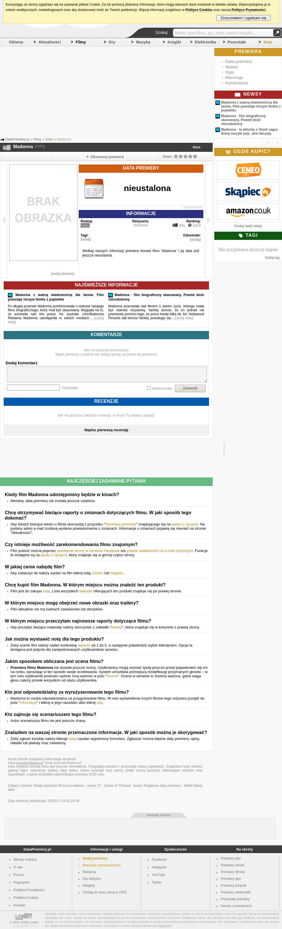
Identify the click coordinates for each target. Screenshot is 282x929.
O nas (18, 867)
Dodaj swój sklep (248, 226)
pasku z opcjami (185, 524)
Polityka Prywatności (29, 890)
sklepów (85, 591)
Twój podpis (70, 387)
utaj (100, 702)
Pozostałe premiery (235, 899)
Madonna (141, 225)
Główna (16, 42)
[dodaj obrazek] (62, 274)
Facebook (159, 860)
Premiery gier (231, 858)
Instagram (159, 867)
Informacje (28, 702)
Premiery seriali (232, 865)
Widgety (89, 886)
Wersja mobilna (25, 860)
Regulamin (22, 882)
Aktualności (49, 42)
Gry (112, 42)
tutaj (46, 591)
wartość (84, 645)
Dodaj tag (272, 258)
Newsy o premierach (236, 906)
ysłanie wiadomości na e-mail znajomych (160, 551)
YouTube (158, 875)
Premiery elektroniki (235, 892)
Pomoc (19, 875)
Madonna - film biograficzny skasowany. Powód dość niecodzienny (243, 120)
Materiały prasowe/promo (102, 865)
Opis (229, 72)
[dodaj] (86, 239)
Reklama (89, 872)
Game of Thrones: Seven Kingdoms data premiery (142, 786)
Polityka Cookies (26, 898)
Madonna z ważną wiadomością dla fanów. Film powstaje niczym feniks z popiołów (251, 106)
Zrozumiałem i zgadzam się (243, 18)
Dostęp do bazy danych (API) (105, 892)
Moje (267, 42)
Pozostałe (237, 42)
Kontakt (19, 905)
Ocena (112, 676)
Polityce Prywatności (248, 10)
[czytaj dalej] (184, 318)
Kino (197, 147)
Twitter (157, 882)
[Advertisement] (114, 93)
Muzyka (143, 42)
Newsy (116, 627)
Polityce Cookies (198, 10)
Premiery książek (233, 886)
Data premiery (238, 61)
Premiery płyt (231, 879)
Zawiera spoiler (162, 388)
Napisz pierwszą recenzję (106, 430)
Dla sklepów (92, 879)
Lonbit (33, 922)
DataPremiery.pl (37, 849)
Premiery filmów (233, 872)
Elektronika (205, 42)
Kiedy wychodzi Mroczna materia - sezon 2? (67, 786)
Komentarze (236, 82)
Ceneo (97, 573)
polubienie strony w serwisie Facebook (88, 551)
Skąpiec (116, 573)
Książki (174, 42)
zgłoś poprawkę (193, 207)
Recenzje (234, 77)
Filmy (81, 42)
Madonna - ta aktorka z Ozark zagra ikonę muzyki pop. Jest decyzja (249, 131)
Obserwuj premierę (120, 524)
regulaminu (164, 925)
